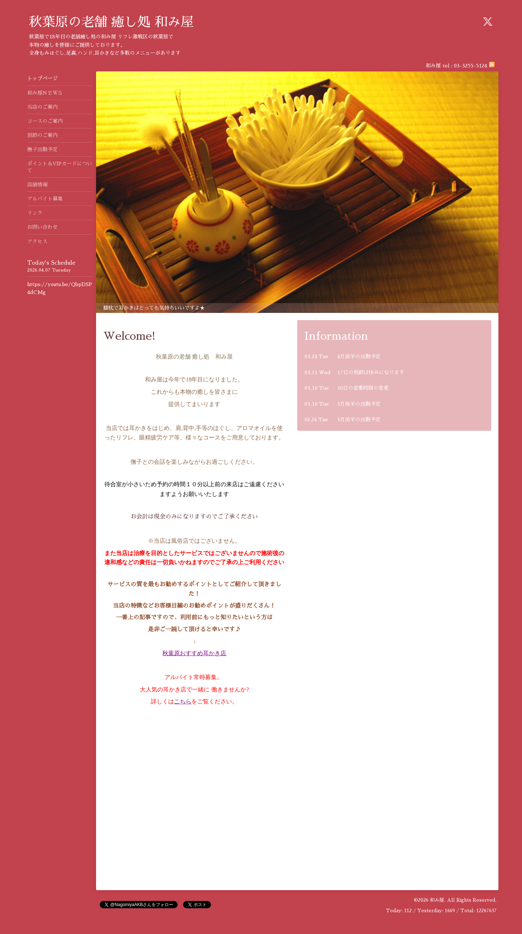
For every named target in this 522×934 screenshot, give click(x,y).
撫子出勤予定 (42, 149)
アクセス (37, 241)
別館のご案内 (42, 135)
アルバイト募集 (45, 198)
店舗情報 (37, 184)
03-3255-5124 (470, 65)
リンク (34, 212)
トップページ (42, 78)
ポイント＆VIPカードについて (59, 167)
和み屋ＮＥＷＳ (45, 92)
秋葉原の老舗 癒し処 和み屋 (111, 22)
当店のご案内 (45, 106)
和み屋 (437, 900)
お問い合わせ (42, 227)
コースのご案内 (45, 121)
